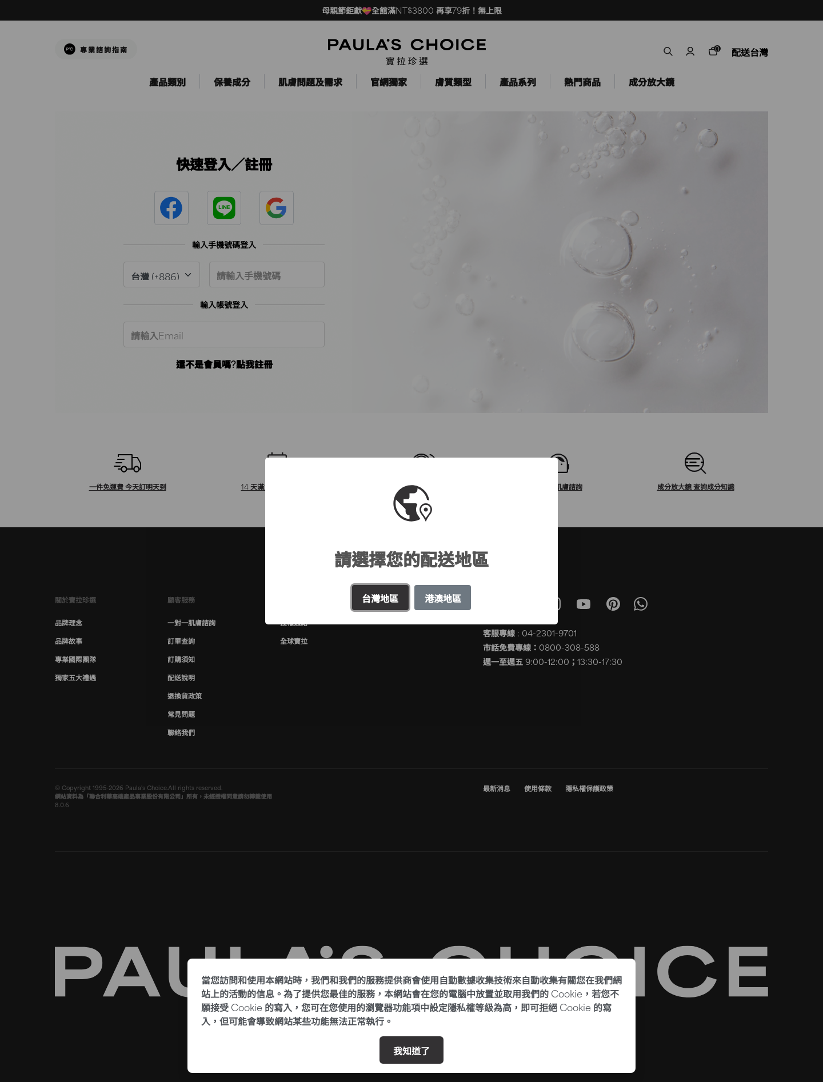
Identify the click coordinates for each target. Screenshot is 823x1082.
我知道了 (411, 1050)
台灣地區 (380, 597)
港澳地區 (443, 597)
